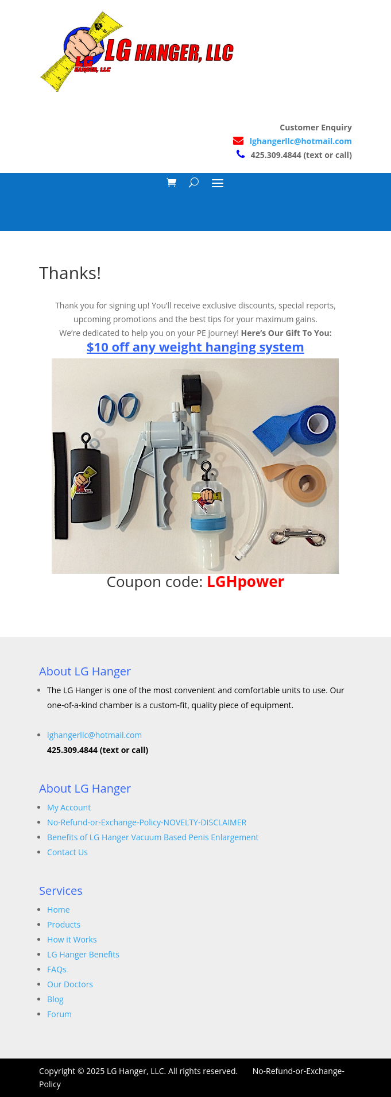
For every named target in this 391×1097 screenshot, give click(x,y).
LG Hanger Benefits (83, 954)
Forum (59, 1014)
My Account (69, 807)
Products (63, 924)
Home (58, 909)
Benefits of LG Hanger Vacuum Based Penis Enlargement (152, 837)
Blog (55, 999)
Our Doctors (70, 984)
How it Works (72, 939)
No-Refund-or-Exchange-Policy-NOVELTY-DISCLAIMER (146, 822)
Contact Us (67, 852)
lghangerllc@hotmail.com (301, 141)
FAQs (57, 969)
